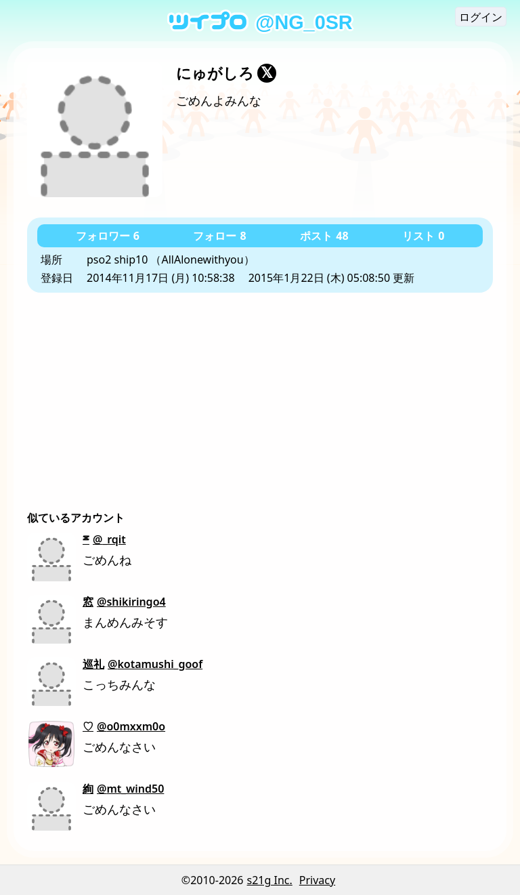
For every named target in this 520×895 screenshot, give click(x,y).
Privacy (317, 880)
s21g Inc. (269, 880)
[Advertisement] (260, 394)
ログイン (480, 16)
